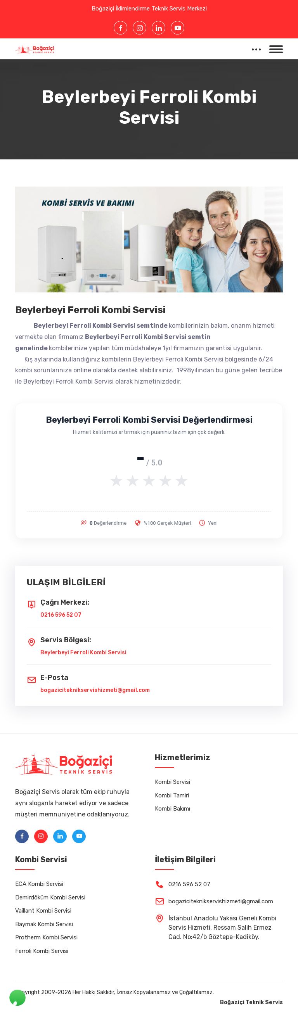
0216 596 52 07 (60, 615)
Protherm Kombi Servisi (46, 937)
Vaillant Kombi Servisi (43, 910)
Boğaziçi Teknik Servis (251, 1002)
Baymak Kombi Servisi (44, 924)
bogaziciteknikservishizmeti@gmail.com (95, 690)
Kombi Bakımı (172, 808)
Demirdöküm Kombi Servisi (50, 897)
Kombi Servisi (172, 781)
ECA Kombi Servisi (39, 883)
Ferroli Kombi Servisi (41, 951)
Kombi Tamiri (172, 795)
